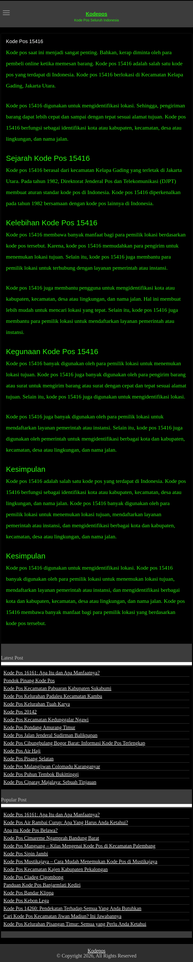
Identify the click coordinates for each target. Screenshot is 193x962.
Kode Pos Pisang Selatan (29, 758)
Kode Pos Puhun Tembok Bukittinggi (41, 774)
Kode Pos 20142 (20, 712)
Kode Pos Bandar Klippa (29, 892)
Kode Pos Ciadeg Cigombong (33, 877)
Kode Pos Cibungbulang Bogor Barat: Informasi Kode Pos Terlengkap (74, 743)
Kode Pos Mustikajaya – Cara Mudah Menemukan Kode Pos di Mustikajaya (80, 861)
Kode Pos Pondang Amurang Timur (39, 727)
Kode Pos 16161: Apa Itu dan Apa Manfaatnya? (52, 672)
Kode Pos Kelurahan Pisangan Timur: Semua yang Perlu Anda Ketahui (75, 924)
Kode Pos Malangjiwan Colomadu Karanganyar (52, 766)
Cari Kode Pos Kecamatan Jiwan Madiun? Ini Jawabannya (62, 916)
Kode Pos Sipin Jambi (26, 853)
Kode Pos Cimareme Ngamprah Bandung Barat (51, 838)
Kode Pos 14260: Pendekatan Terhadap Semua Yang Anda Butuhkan (72, 908)
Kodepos (96, 14)
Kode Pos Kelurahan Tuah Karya (37, 704)
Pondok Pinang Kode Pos (29, 680)
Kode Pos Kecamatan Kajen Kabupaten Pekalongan (56, 869)
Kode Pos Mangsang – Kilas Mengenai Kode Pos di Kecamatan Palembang (79, 846)
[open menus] (6, 13)
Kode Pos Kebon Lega (26, 900)
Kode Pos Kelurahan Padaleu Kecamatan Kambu (53, 696)
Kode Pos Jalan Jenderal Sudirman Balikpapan (51, 735)
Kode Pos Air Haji (22, 751)
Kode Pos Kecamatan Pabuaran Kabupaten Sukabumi (57, 688)
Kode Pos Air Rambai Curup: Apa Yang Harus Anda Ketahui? (66, 822)
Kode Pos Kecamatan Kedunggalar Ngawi (46, 719)
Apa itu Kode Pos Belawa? (31, 830)
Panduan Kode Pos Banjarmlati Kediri (42, 885)
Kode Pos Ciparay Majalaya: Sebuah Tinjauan (50, 782)
